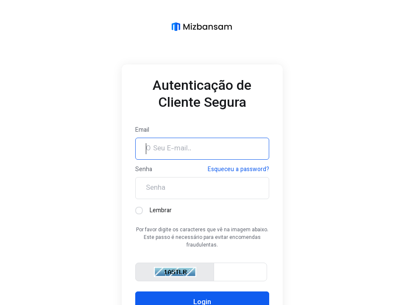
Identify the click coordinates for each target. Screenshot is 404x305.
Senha (143, 170)
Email (142, 130)
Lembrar (153, 211)
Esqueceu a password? (238, 170)
